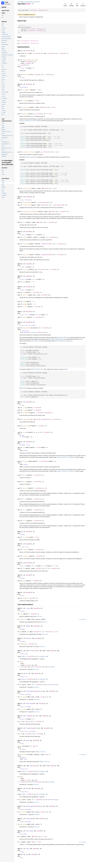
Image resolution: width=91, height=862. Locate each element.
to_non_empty (27, 202)
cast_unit (26, 425)
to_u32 (25, 499)
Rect (37, 306)
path (29, 1)
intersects (26, 107)
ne (20, 842)
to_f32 (25, 475)
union (24, 222)
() (52, 631)
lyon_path (34, 1)
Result (48, 631)
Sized (24, 759)
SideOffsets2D (45, 243)
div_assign (23, 697)
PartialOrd (24, 87)
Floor (22, 547)
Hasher (23, 749)
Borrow (37, 332)
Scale (35, 650)
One (26, 314)
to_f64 (25, 481)
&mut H (35, 746)
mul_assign (23, 812)
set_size (25, 295)
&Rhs (33, 842)
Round (22, 578)
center (25, 317)
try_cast (25, 461)
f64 (40, 481)
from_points (27, 328)
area (24, 281)
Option (41, 202)
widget (22, 1)
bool (39, 90)
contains (25, 113)
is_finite (26, 537)
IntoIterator (25, 331)
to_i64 (25, 520)
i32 (40, 509)
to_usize (25, 488)
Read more (39, 616)
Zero (23, 77)
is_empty (25, 100)
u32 (40, 499)
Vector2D (40, 269)
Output (23, 656)
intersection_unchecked (30, 211)
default (22, 644)
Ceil (27, 547)
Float (22, 534)
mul (21, 776)
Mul (26, 279)
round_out (26, 556)
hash (21, 746)
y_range (25, 410)
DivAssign (29, 691)
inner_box (26, 243)
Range (37, 407)
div (21, 661)
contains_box (27, 188)
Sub (36, 234)
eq (20, 836)
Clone (28, 608)
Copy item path (33, 3)
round (24, 580)
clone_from (23, 619)
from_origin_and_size (30, 60)
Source (84, 619)
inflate (25, 237)
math (38, 1)
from (21, 721)
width (24, 301)
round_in (25, 549)
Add (26, 68)
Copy (23, 68)
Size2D (27, 63)
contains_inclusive (29, 152)
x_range (25, 407)
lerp (24, 568)
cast (24, 447)
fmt (21, 631)
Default (28, 638)
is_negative (27, 90)
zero (24, 598)
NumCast (23, 445)
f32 (36, 10)
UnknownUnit (42, 10)
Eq (27, 854)
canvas (26, 1)
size (24, 292)
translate (26, 269)
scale (24, 432)
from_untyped (27, 419)
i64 (40, 520)
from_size (26, 74)
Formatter (36, 631)
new (28, 53)
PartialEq (29, 831)
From (27, 716)
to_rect (25, 306)
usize (42, 488)
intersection (27, 205)
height (25, 304)
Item (33, 332)
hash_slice (23, 754)
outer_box (26, 254)
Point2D (30, 29)
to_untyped (26, 412)
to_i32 (25, 509)
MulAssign (29, 806)
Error (56, 631)
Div (40, 314)
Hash (27, 740)
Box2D (32, 10)
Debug (28, 626)
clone (21, 614)
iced (6, 2)
